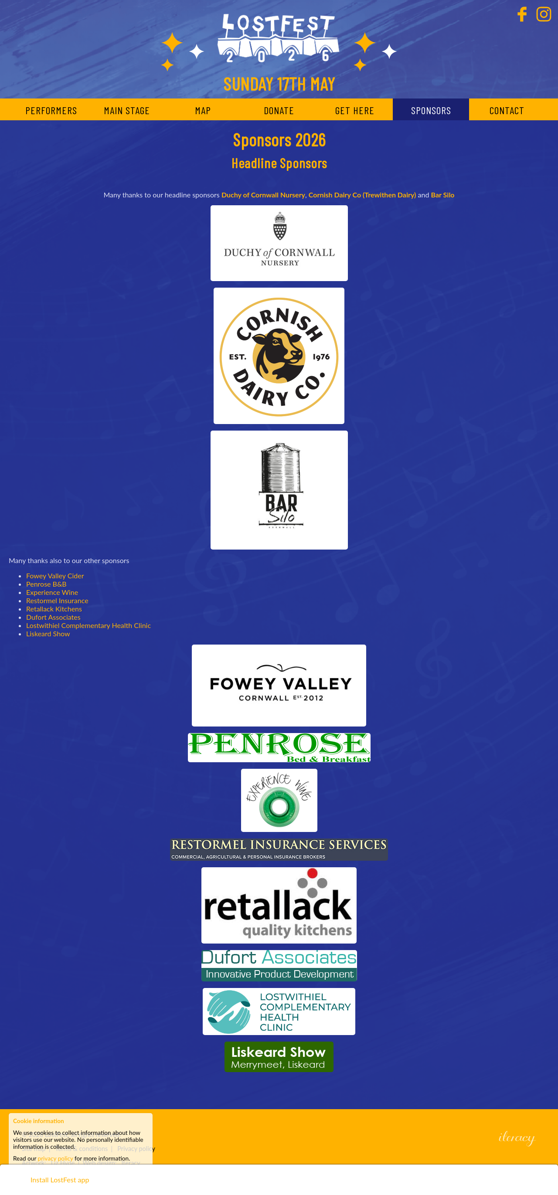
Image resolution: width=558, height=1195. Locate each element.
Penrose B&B (46, 584)
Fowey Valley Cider (55, 575)
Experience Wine (52, 592)
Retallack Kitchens (54, 608)
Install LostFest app (60, 1182)
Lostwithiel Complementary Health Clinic (88, 625)
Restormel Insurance (57, 600)
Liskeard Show (48, 633)
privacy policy (55, 1158)
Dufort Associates (53, 617)
